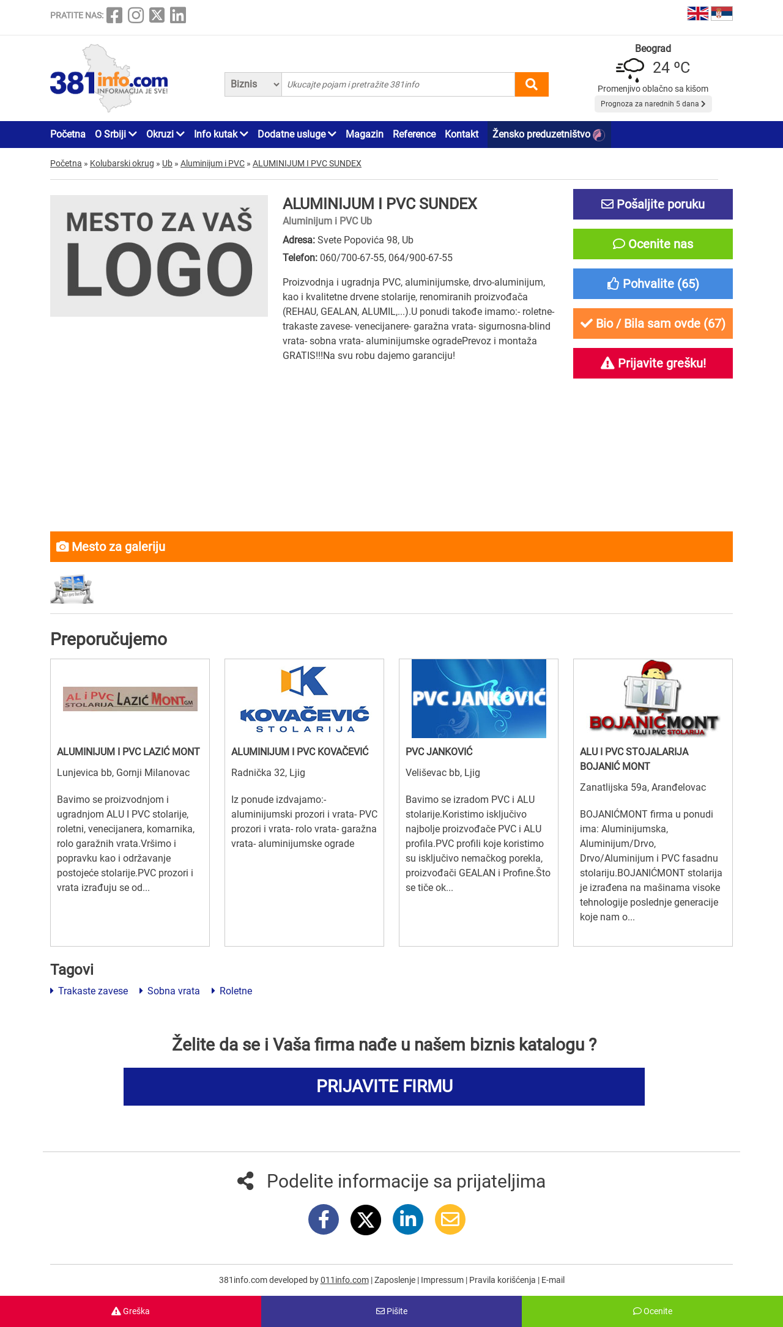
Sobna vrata (169, 991)
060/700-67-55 (352, 258)
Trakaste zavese (89, 991)
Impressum (443, 1280)
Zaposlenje (395, 1280)
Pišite (391, 1311)
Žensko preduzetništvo (548, 134)
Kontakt (461, 134)
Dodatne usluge (297, 134)
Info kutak (221, 134)
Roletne (232, 991)
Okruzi (165, 134)
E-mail (553, 1280)
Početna (68, 134)
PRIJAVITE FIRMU (384, 1086)
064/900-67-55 (420, 258)
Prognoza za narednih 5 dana (653, 104)
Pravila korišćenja (503, 1280)
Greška (130, 1311)
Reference (414, 134)
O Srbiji (116, 134)
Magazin (365, 134)
